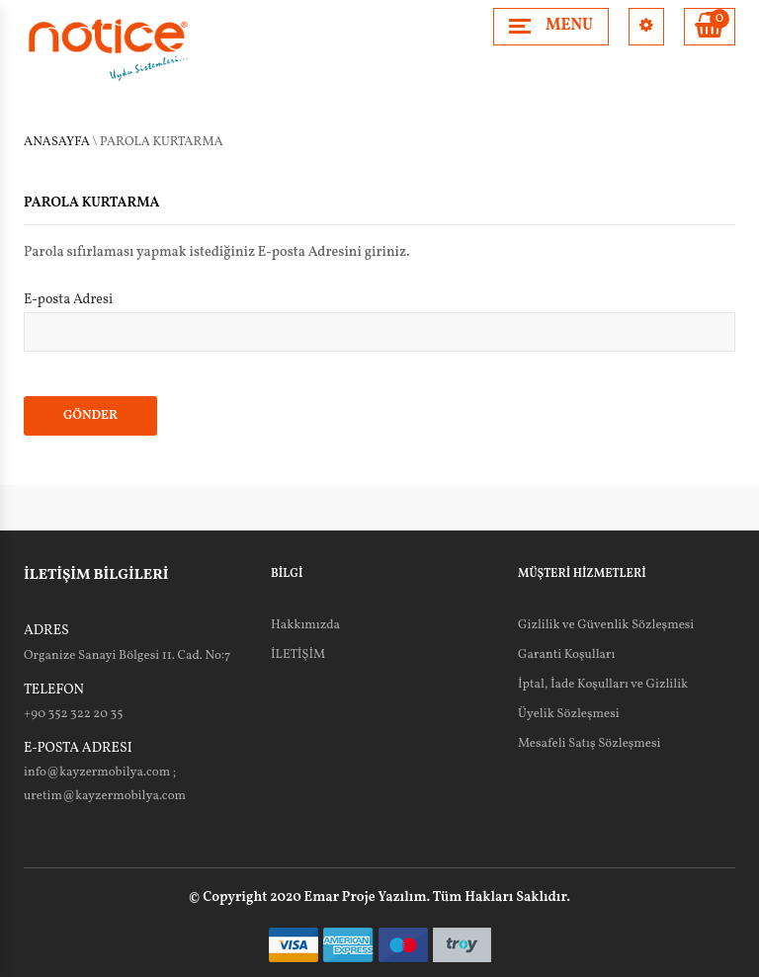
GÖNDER (90, 416)
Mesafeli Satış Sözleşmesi (589, 744)
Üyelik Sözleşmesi (569, 714)
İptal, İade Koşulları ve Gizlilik (603, 684)
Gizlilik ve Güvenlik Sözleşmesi (606, 625)
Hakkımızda (305, 625)
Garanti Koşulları (566, 655)
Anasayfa (57, 142)
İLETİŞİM (298, 655)
